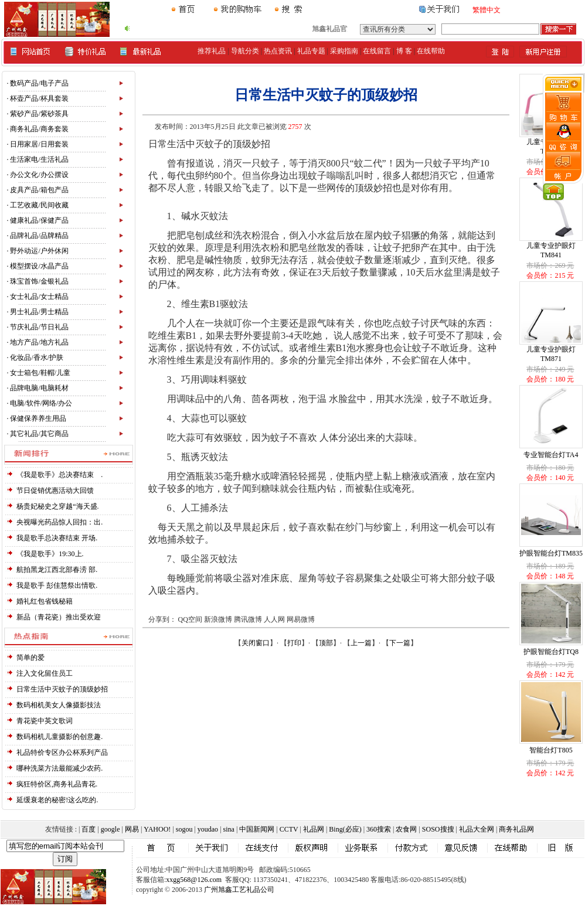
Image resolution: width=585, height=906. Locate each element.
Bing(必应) (345, 829)
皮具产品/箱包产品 (39, 190)
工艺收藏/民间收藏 (39, 205)
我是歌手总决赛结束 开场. (56, 538)
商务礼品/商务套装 (39, 129)
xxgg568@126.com (194, 880)
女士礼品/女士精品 (39, 296)
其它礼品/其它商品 (39, 434)
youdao (208, 829)
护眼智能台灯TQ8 (551, 652)
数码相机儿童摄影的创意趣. (59, 737)
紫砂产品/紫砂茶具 (39, 114)
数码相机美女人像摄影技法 (58, 705)
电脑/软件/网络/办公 (41, 403)
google (110, 829)
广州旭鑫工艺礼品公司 (239, 889)
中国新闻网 (256, 829)
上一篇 (361, 643)
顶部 (326, 643)
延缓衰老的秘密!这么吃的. (57, 800)
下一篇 (399, 643)
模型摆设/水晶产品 (39, 266)
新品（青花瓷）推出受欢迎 (58, 617)
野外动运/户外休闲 (39, 251)
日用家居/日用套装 (39, 144)
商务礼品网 (516, 829)
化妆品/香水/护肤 (36, 357)
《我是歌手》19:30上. (49, 554)
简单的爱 (30, 657)
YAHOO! (157, 829)
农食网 (406, 829)
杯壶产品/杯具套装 (39, 98)
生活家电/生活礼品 (39, 159)
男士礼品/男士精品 (39, 312)
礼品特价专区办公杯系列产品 (62, 752)
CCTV (289, 829)
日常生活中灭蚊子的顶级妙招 (62, 689)
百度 (88, 829)
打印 (294, 643)
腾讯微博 (248, 619)
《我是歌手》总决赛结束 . (59, 475)
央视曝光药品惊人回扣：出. (59, 522)
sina (228, 829)
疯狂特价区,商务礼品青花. (56, 784)
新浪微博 (218, 619)
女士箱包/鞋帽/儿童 (40, 373)
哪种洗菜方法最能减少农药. (59, 768)
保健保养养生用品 (38, 418)
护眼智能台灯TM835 (551, 553)
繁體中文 (486, 10)
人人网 (274, 619)
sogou (184, 829)
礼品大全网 (476, 829)
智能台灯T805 (550, 750)
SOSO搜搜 (438, 829)
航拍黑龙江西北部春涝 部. (56, 570)
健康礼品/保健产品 (39, 220)
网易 (132, 829)
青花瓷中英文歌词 (44, 721)
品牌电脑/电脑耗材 (39, 388)
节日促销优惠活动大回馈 (55, 490)
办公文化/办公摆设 (39, 175)
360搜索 (378, 829)
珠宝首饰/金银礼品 (39, 281)
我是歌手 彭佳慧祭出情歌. (56, 585)
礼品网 (313, 829)
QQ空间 (190, 619)
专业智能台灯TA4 (550, 455)
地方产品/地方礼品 (39, 342)
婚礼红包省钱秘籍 (44, 601)
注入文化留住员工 (44, 673)
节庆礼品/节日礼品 (39, 327)
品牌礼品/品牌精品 (39, 235)
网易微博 (301, 619)
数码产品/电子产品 (39, 83)
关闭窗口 (256, 643)
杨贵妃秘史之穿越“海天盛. (57, 506)
